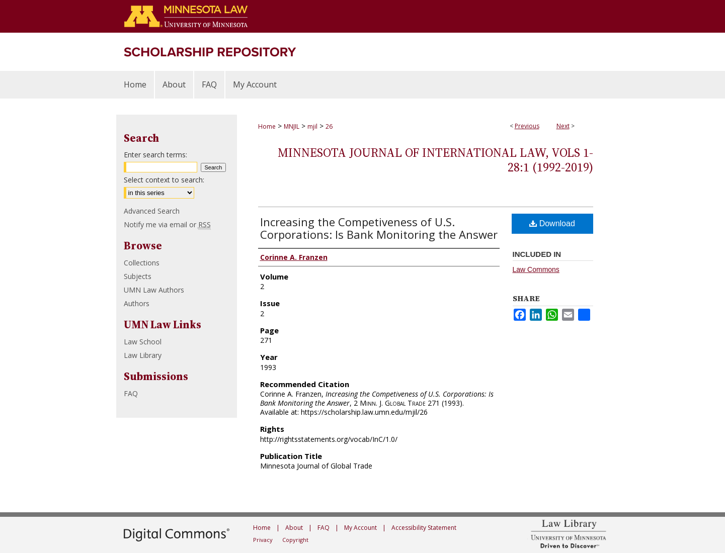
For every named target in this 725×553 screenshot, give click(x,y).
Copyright (295, 539)
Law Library (143, 355)
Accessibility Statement (423, 527)
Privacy (263, 539)
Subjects (137, 276)
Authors (136, 303)
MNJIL (291, 126)
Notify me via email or (167, 224)
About (294, 527)
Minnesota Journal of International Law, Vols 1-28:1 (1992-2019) (435, 159)
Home (267, 126)
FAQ (131, 393)
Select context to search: (164, 180)
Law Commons (536, 269)
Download (552, 223)
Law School (143, 341)
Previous (527, 126)
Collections (141, 262)
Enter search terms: (155, 154)
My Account (360, 527)
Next (563, 126)
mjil (312, 126)
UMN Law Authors (154, 290)
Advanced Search (152, 211)
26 (329, 126)
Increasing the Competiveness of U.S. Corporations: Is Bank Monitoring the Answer (379, 228)
